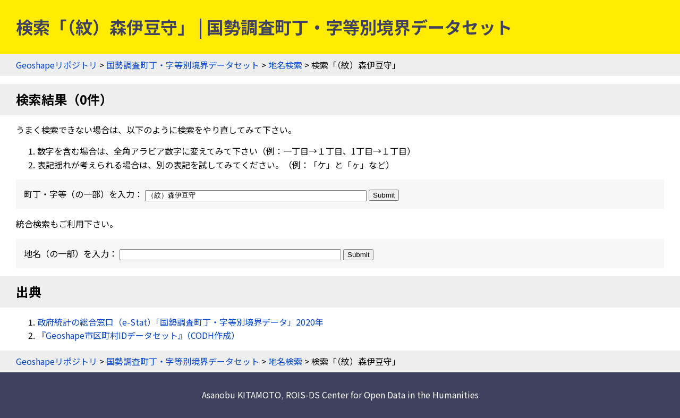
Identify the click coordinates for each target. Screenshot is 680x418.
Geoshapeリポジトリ (56, 64)
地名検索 (285, 64)
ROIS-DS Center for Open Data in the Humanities (382, 394)
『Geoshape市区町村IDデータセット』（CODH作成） (138, 335)
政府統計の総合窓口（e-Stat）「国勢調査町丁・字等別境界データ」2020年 (180, 321)
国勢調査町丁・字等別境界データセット (182, 64)
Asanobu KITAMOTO (241, 394)
